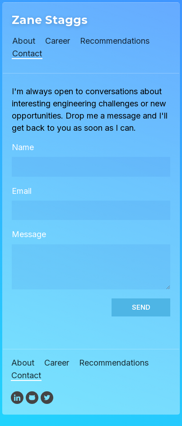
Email (22, 191)
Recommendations (114, 41)
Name (23, 147)
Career (57, 41)
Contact (27, 53)
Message (29, 234)
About (23, 41)
